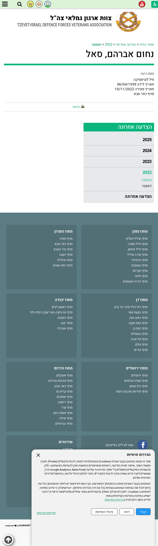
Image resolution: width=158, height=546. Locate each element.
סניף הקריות (140, 270)
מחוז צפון (140, 231)
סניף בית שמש (138, 386)
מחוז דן (142, 300)
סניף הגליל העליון (137, 238)
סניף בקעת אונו (138, 312)
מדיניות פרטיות (46, 513)
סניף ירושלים (139, 375)
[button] (19, 4)
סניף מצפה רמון (63, 413)
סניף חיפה (141, 276)
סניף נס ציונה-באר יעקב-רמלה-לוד (51, 312)
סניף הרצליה (65, 260)
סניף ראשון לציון (62, 307)
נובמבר (96, 44)
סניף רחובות (65, 317)
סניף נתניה (66, 238)
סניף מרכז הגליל (137, 254)
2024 (147, 151)
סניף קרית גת (64, 391)
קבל (143, 511)
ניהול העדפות (104, 511)
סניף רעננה (66, 254)
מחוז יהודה (64, 300)
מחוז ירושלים (137, 368)
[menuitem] (119, 140)
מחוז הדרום (63, 368)
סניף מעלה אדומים (136, 380)
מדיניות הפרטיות (114, 500)
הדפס (76, 107)
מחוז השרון (63, 231)
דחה (127, 511)
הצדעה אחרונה (126, 44)
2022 (108, 44)
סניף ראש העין (138, 317)
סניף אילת (66, 418)
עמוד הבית (147, 44)
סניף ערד (67, 407)
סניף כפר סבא (64, 244)
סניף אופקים (65, 397)
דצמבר (147, 186)
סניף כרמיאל (140, 260)
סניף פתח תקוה (138, 323)
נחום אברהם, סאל (120, 54)
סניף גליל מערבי (138, 244)
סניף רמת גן (140, 328)
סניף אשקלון (64, 375)
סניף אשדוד (65, 328)
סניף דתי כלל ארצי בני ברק (131, 307)
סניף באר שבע (63, 386)
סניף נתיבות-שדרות (60, 380)
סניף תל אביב (139, 339)
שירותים (66, 442)
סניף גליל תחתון (138, 249)
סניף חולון (141, 344)
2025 (147, 140)
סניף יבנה (67, 323)
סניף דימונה (65, 402)
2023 (147, 162)
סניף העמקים (139, 265)
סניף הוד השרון (63, 249)
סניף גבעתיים (139, 334)
